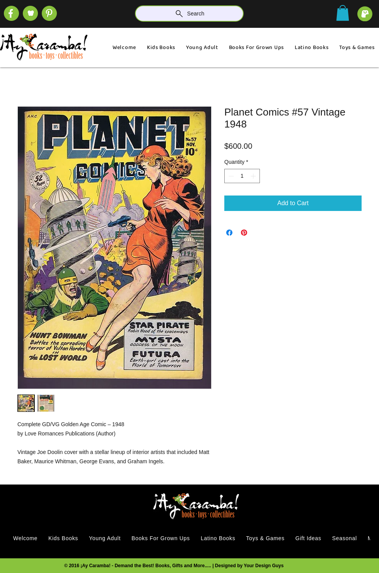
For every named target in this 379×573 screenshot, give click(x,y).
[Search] (189, 13)
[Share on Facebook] (229, 232)
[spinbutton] (242, 176)
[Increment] (254, 176)
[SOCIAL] (49, 13)
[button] (342, 13)
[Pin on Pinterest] (244, 232)
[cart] (364, 13)
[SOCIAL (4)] (11, 13)
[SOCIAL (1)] (30, 13)
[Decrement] (230, 176)
